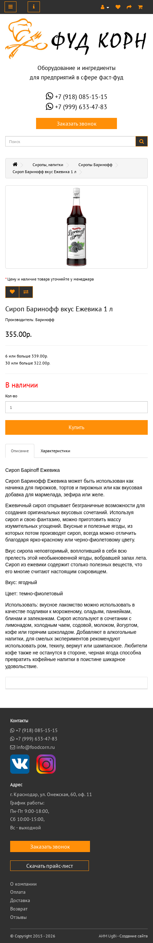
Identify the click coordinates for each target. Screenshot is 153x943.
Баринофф (44, 319)
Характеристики (55, 450)
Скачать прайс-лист (49, 865)
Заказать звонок (77, 123)
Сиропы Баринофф (95, 164)
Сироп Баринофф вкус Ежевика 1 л (44, 171)
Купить (76, 427)
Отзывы (18, 917)
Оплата (18, 892)
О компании (23, 884)
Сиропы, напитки (48, 164)
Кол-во (11, 395)
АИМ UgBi (108, 935)
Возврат (19, 909)
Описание (20, 450)
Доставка (20, 900)
